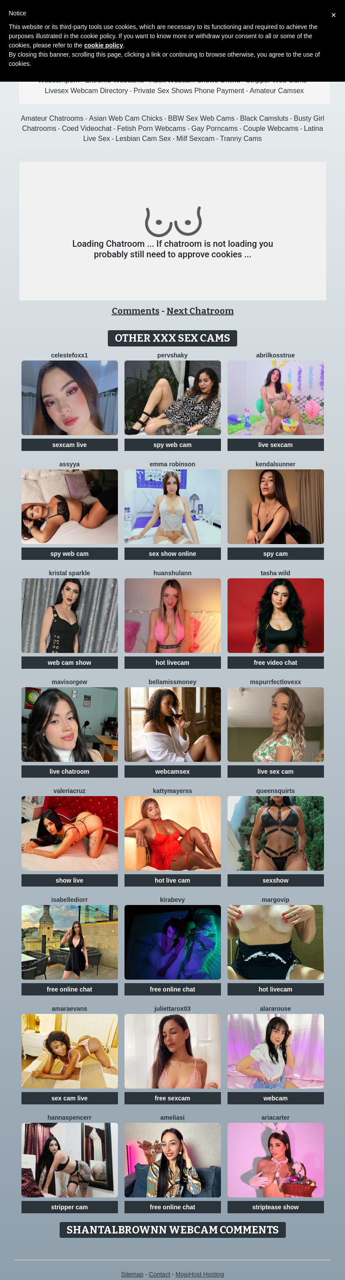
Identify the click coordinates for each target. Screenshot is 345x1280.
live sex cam (275, 771)
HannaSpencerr (69, 1117)
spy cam (275, 553)
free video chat (275, 662)
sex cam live (69, 1098)
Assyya (69, 464)
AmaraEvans (69, 1008)
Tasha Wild (276, 573)
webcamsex (172, 771)
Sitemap (132, 1274)
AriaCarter (276, 1117)
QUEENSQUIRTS (275, 790)
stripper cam (69, 1207)
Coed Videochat (87, 128)
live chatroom (69, 771)
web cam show (69, 662)
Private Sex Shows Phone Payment (188, 90)
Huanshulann (172, 573)
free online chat (69, 989)
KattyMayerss (172, 790)
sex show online (172, 553)
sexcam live (69, 444)
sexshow (275, 880)
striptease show (276, 1207)
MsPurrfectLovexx (275, 681)
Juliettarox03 (172, 1008)
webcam (275, 1098)
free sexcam (172, 1098)
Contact (159, 1274)
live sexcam (275, 444)
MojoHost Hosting (200, 1274)
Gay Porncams (214, 128)
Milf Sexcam (195, 138)
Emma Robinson (172, 464)
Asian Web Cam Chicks (126, 118)
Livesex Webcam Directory (86, 90)
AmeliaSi (172, 1117)
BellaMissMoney (172, 681)
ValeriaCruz (69, 790)
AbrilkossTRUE (275, 355)
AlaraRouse (275, 1008)
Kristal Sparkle (69, 573)
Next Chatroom (200, 311)
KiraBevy (172, 899)
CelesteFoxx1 (69, 355)
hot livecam (172, 662)
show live (69, 880)
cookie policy (103, 45)
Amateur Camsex (276, 90)
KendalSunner (275, 464)
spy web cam (172, 444)
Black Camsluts (264, 118)
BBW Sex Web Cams (201, 118)
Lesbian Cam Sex (143, 138)
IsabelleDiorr (69, 899)
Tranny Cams (241, 138)
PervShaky (172, 355)
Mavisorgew (69, 681)
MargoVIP (275, 899)
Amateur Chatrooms (52, 118)
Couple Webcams (271, 128)
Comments (136, 311)
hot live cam (172, 880)
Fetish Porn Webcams (151, 128)
